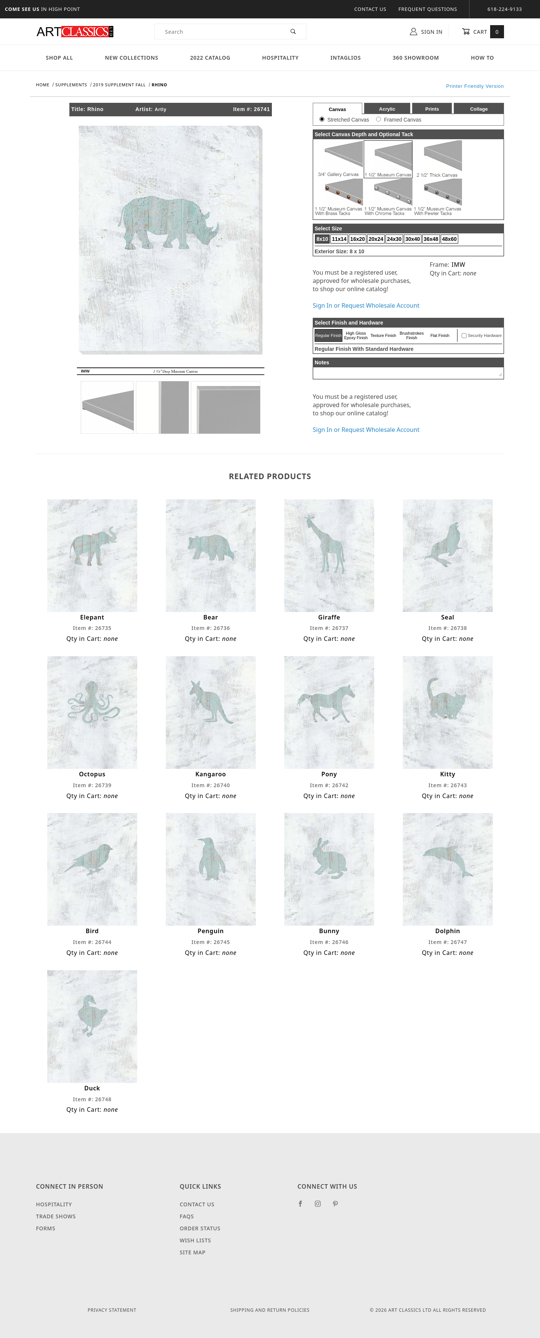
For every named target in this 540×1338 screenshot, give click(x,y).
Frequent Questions (428, 9)
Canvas (337, 109)
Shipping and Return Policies (269, 1310)
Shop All (59, 57)
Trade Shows (56, 1216)
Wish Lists (195, 1240)
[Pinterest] (338, 1207)
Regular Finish (328, 335)
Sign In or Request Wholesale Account (366, 305)
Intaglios (345, 57)
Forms (46, 1228)
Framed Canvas (403, 120)
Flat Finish (440, 335)
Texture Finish (383, 335)
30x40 (412, 239)
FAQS (187, 1216)
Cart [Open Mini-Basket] (483, 31)
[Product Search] (217, 31)
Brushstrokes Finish (412, 335)
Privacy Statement (112, 1310)
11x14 (339, 239)
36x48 (431, 239)
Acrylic (387, 109)
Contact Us (370, 9)
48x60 (449, 239)
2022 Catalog (210, 57)
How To (482, 57)
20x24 (376, 239)
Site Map (193, 1252)
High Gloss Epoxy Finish (356, 335)
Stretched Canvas (348, 120)
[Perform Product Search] (293, 31)
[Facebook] (303, 1207)
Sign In (426, 31)
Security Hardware (484, 335)
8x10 (322, 239)
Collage (479, 109)
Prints (432, 109)
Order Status (200, 1228)
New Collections (132, 57)
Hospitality (280, 57)
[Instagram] (321, 1207)
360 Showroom (416, 57)
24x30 (394, 239)
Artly (160, 109)
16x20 (357, 239)
